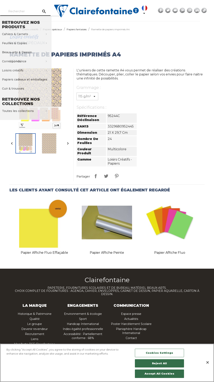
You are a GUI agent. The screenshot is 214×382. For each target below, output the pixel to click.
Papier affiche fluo (169, 253)
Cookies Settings (159, 352)
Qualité (35, 319)
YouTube (186, 10)
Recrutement (34, 334)
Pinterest (193, 10)
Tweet (106, 176)
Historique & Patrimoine (35, 314)
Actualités (131, 319)
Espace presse (131, 314)
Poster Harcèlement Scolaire (131, 324)
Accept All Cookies (159, 373)
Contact (131, 338)
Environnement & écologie (83, 314)
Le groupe (34, 324)
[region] (107, 363)
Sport (83, 319)
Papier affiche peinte (107, 253)
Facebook (171, 10)
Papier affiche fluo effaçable (44, 253)
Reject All (159, 363)
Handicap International (83, 324)
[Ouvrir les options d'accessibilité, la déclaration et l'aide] (147, 10)
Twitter (179, 10)
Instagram (200, 10)
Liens (34, 339)
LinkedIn (208, 10)
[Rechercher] (36, 11)
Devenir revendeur (34, 329)
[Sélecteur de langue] (156, 10)
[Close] (207, 362)
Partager (96, 176)
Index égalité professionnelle (83, 329)
